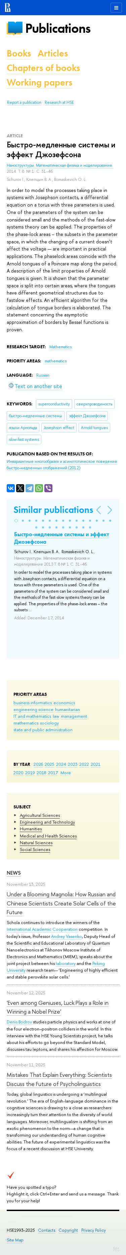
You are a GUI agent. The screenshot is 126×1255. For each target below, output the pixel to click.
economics (64, 703)
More (65, 772)
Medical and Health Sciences (48, 836)
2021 (95, 764)
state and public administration (43, 730)
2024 (61, 764)
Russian (42, 375)
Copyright (68, 1230)
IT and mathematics (32, 716)
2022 (84, 764)
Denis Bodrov (19, 1022)
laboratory (66, 963)
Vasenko (74, 936)
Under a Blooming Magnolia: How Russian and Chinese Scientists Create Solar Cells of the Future (61, 903)
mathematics (25, 723)
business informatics (32, 703)
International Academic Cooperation (42, 929)
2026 (38, 764)
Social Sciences (35, 849)
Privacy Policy (93, 1230)
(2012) (62, 465)
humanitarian (67, 709)
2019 (30, 772)
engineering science (33, 709)
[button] (16, 520)
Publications (57, 28)
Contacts (46, 1230)
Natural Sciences (36, 842)
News (14, 872)
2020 (18, 772)
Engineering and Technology (47, 822)
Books (19, 53)
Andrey (58, 936)
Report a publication (24, 102)
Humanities (31, 829)
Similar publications (53, 510)
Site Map (15, 1240)
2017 (53, 772)
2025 (49, 764)
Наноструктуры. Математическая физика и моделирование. (60, 165)
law (56, 716)
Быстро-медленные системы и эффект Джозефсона (61, 537)
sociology (49, 723)
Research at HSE (59, 102)
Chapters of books (43, 68)
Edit (116, 1248)
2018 (41, 772)
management (74, 716)
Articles (53, 53)
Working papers (39, 82)
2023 (73, 764)
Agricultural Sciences (40, 815)
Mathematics (60, 347)
